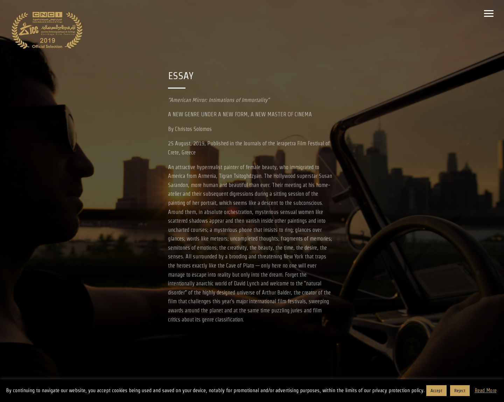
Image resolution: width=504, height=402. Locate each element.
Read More (486, 390)
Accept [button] (436, 390)
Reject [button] (459, 390)
